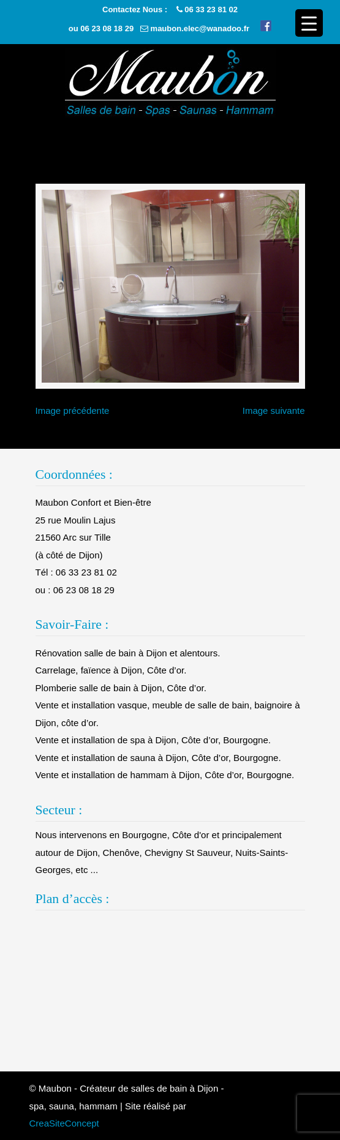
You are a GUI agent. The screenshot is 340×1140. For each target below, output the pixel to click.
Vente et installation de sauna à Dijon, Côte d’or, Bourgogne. (158, 757)
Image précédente (73, 410)
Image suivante (274, 410)
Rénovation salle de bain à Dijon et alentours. (128, 653)
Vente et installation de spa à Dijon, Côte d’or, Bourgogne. (153, 740)
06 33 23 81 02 (211, 9)
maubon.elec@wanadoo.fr (200, 28)
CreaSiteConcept (64, 1123)
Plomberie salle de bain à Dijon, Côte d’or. (121, 688)
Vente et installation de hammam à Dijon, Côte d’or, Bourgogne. (165, 775)
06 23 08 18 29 (107, 28)
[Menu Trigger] (309, 23)
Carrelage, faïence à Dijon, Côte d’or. (111, 670)
